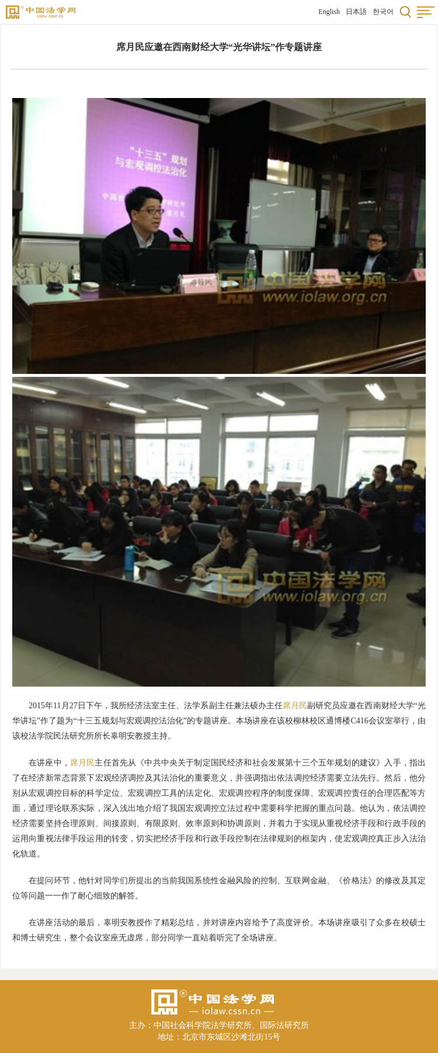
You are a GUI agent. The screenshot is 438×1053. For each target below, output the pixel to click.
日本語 (356, 12)
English (329, 12)
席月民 (295, 705)
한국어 (383, 12)
